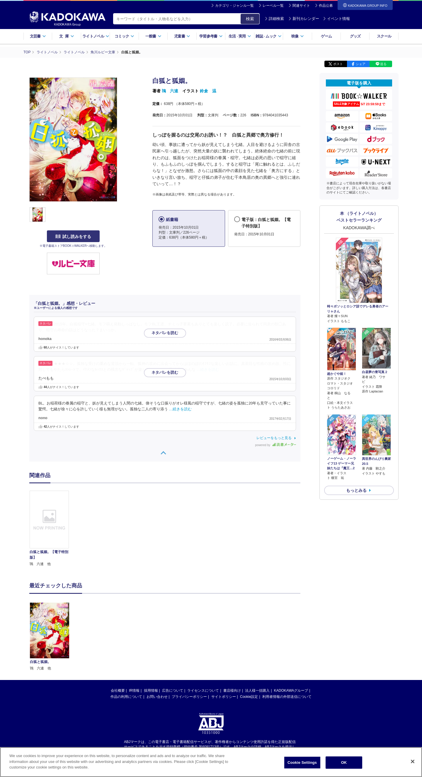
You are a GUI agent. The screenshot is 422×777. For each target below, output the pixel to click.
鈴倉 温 (208, 91)
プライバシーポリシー (189, 641)
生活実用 (240, 36)
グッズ (355, 36)
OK (344, 762)
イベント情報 (336, 18)
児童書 (182, 36)
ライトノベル (95, 36)
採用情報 (151, 635)
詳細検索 (274, 18)
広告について (172, 635)
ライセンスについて (203, 635)
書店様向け (232, 635)
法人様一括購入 (257, 635)
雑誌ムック (269, 36)
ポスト (338, 64)
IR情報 (134, 635)
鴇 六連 (170, 91)
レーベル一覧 (273, 6)
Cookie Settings (302, 762)
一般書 (153, 36)
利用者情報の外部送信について (287, 641)
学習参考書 (211, 36)
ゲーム (326, 36)
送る (383, 64)
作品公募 (326, 6)
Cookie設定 (249, 641)
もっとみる (356, 490)
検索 (250, 18)
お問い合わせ (157, 641)
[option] (52, 529)
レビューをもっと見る (274, 438)
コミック (124, 36)
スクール (384, 36)
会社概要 (118, 635)
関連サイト (301, 6)
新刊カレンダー (303, 18)
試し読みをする (73, 236)
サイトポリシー (223, 641)
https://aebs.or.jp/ (190, 696)
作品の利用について (126, 641)
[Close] (412, 761)
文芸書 (38, 36)
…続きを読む (208, 370)
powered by (275, 445)
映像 (297, 36)
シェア (360, 64)
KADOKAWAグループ (291, 635)
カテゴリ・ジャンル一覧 (234, 6)
